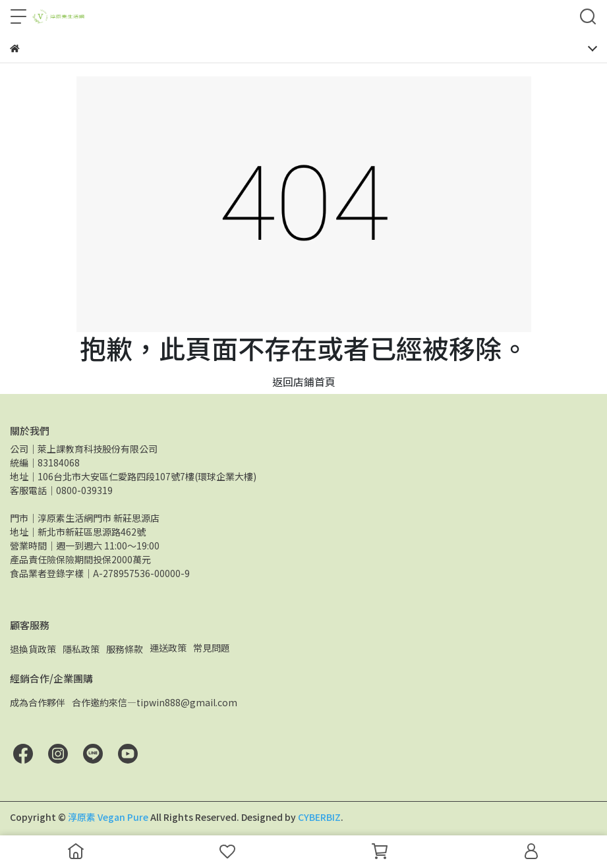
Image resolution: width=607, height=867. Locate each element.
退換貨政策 (33, 649)
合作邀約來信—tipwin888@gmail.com (154, 702)
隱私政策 (81, 649)
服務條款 (124, 649)
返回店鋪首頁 (303, 381)
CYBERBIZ (319, 817)
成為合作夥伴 (37, 702)
